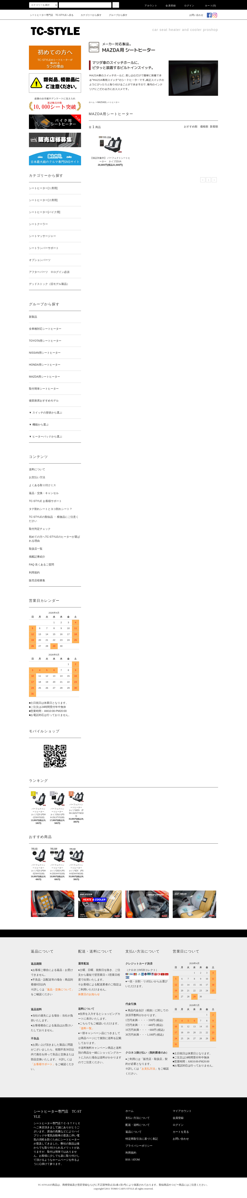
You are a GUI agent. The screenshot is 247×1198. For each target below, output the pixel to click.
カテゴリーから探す (89, 15)
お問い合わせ (194, 15)
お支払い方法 (37, 477)
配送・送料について (137, 1124)
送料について (37, 469)
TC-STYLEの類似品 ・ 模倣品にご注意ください (54, 518)
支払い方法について (137, 1117)
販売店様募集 (37, 580)
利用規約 (34, 572)
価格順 (204, 126)
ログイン (187, 5)
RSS (127, 1159)
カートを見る (181, 1131)
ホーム (92, 102)
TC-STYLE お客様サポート (45, 501)
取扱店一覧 (35, 548)
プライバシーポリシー (138, 1145)
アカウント (148, 5)
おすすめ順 (190, 126)
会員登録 (168, 5)
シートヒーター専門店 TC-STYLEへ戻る (52, 15)
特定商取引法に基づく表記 (141, 1138)
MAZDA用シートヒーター (108, 102)
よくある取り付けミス (42, 485)
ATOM (136, 1159)
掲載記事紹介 (37, 556)
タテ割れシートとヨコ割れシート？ (50, 508)
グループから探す (115, 15)
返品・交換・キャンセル (44, 493)
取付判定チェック (40, 528)
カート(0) (208, 5)
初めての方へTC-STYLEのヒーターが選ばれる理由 (54, 538)
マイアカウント (182, 1111)
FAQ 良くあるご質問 (41, 564)
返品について (133, 1131)
